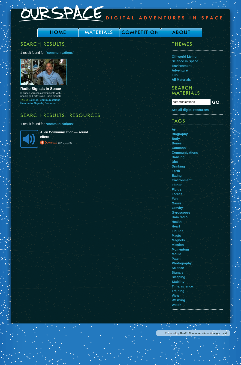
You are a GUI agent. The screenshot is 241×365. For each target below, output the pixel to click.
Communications (50, 100)
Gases (176, 203)
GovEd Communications (195, 333)
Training (178, 291)
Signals (38, 103)
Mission (178, 245)
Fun (175, 75)
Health (177, 222)
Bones (177, 143)
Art (174, 129)
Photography (182, 263)
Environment (182, 66)
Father (177, 185)
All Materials (181, 79)
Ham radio (26, 103)
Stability (178, 282)
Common (50, 103)
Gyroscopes (181, 212)
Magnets (178, 240)
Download (51, 142)
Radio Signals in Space (40, 89)
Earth (176, 171)
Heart (176, 226)
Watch (176, 305)
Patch (176, 258)
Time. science (182, 286)
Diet (175, 162)
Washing (178, 300)
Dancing (178, 157)
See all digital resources (190, 110)
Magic (176, 235)
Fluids (176, 189)
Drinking (178, 166)
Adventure (180, 70)
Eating (177, 175)
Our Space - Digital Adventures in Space (120, 13)
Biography (180, 134)
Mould (176, 254)
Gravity (177, 208)
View (175, 295)
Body (176, 139)
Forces (177, 194)
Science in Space (185, 61)
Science (33, 100)
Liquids (177, 231)
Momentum (180, 249)
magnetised (220, 333)
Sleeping (178, 277)
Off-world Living (184, 56)
